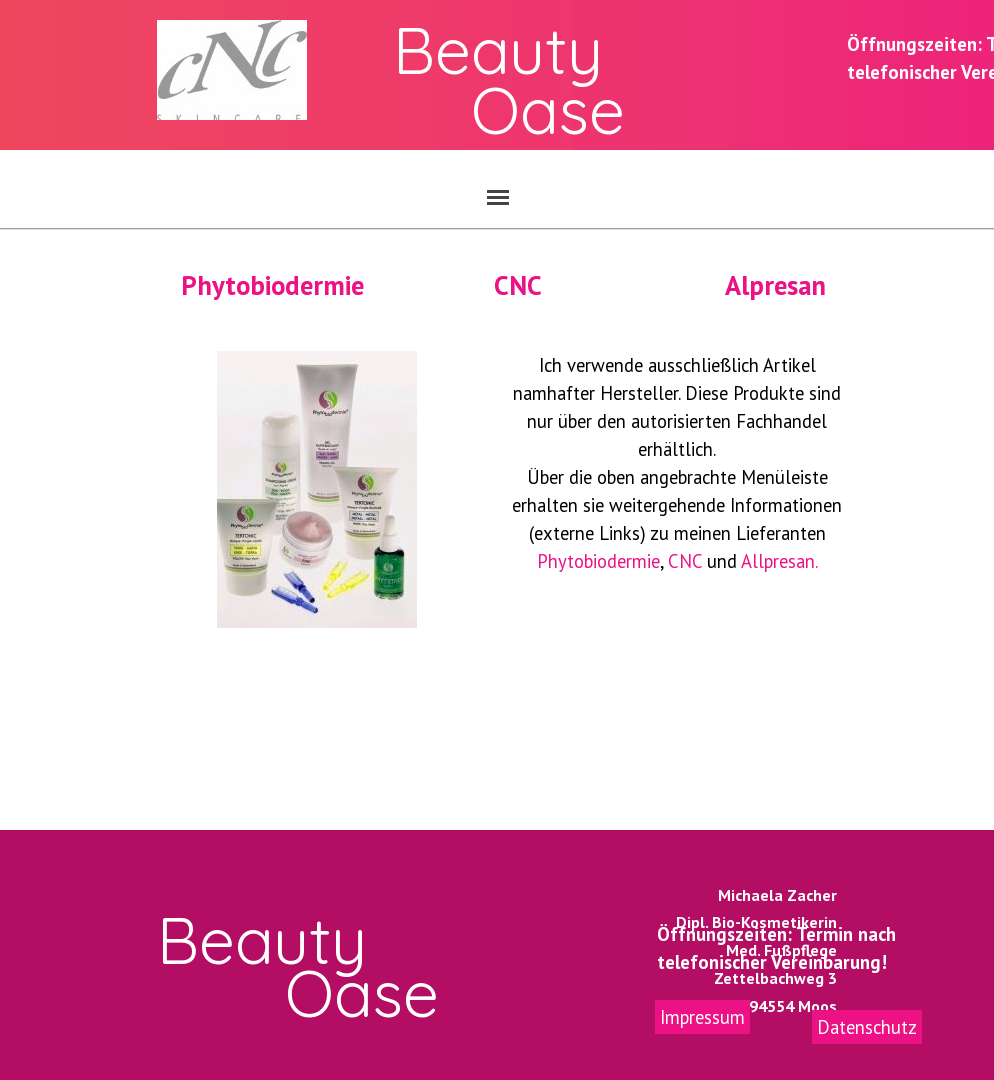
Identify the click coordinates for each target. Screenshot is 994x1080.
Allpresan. (779, 561)
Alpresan (775, 285)
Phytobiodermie (272, 285)
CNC (518, 285)
